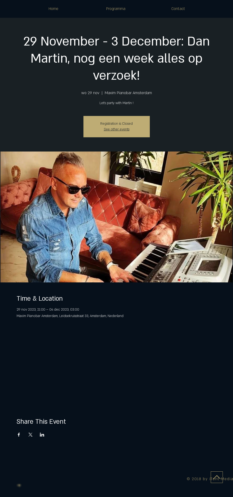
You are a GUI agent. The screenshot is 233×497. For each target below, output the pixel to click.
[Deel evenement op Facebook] (19, 435)
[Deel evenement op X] (30, 435)
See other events (116, 129)
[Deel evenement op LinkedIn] (42, 435)
